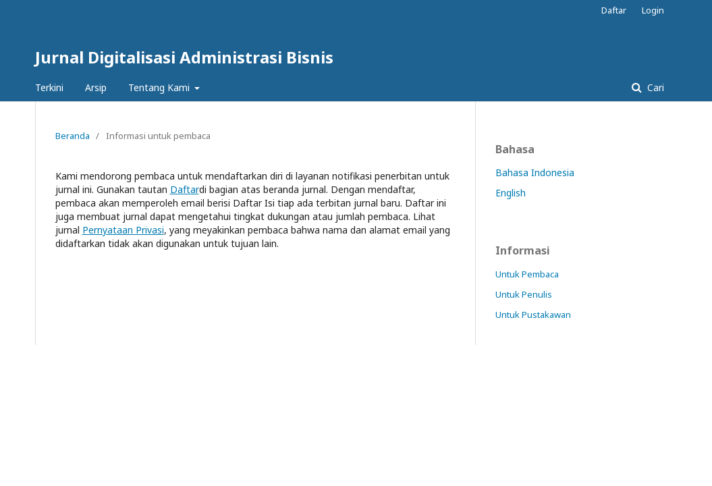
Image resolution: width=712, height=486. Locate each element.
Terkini (49, 87)
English (510, 192)
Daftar (613, 10)
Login (653, 10)
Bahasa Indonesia (534, 172)
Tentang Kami (160, 87)
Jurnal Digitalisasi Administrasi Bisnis (184, 57)
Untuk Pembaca (527, 274)
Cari (654, 87)
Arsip (96, 87)
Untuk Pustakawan (533, 314)
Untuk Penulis (523, 294)
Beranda (72, 136)
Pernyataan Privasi (123, 229)
